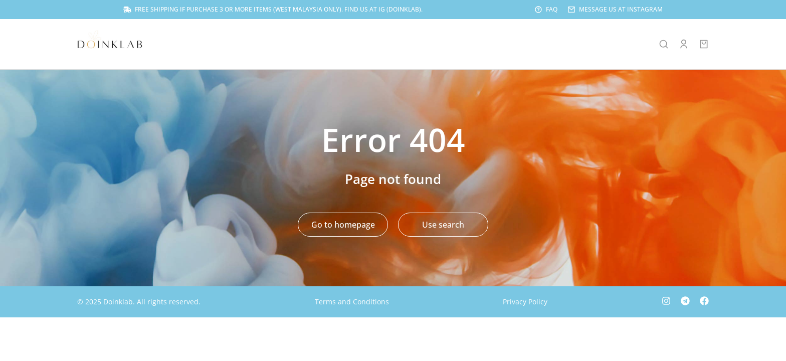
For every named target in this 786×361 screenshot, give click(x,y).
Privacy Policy (525, 302)
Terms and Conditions (352, 302)
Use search (443, 225)
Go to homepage (343, 225)
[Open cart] (704, 45)
